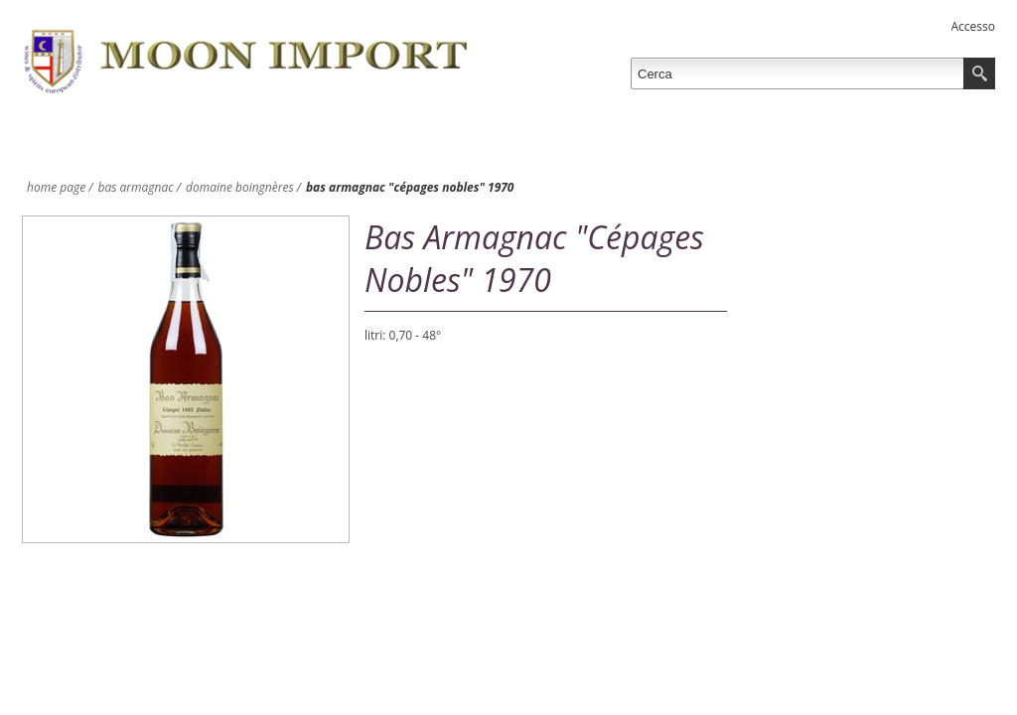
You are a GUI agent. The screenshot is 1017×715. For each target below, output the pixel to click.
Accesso (973, 26)
